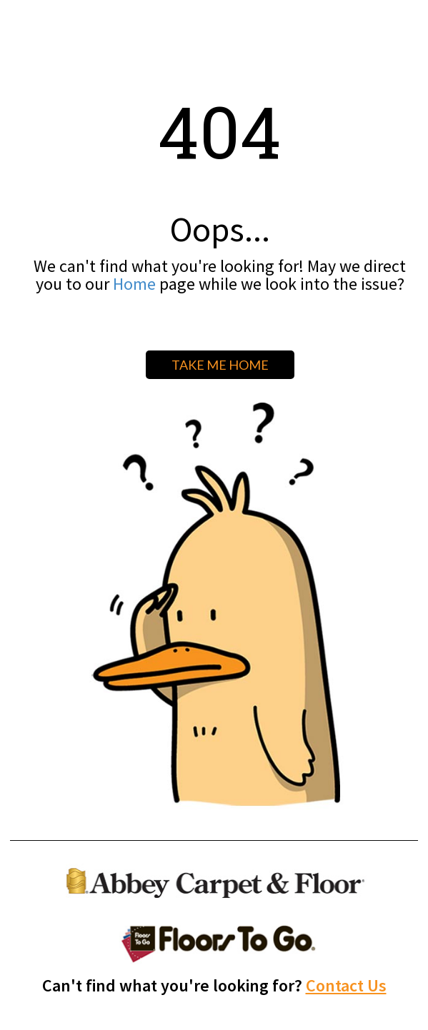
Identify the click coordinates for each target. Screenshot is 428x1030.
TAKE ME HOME (220, 365)
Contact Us (346, 985)
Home (134, 284)
